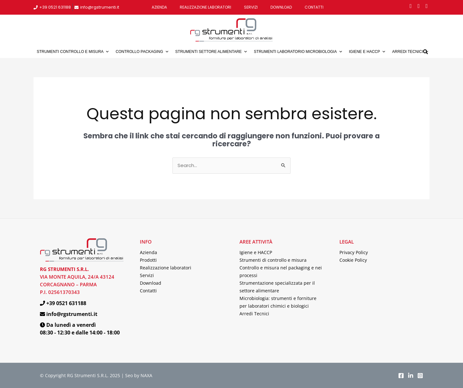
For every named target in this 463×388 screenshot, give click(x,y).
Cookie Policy (353, 260)
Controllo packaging (142, 51)
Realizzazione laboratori (205, 7)
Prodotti (148, 260)
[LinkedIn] (411, 375)
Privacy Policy (353, 252)
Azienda (159, 7)
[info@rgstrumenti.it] (76, 7)
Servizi (251, 7)
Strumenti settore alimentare (211, 51)
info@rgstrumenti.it (99, 7)
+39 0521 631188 (55, 7)
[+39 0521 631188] (36, 7)
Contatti (314, 7)
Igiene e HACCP (367, 51)
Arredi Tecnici (254, 314)
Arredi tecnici (410, 51)
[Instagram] (420, 375)
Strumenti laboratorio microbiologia (298, 51)
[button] (425, 51)
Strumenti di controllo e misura (273, 260)
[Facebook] (401, 375)
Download (281, 7)
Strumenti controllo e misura (73, 51)
